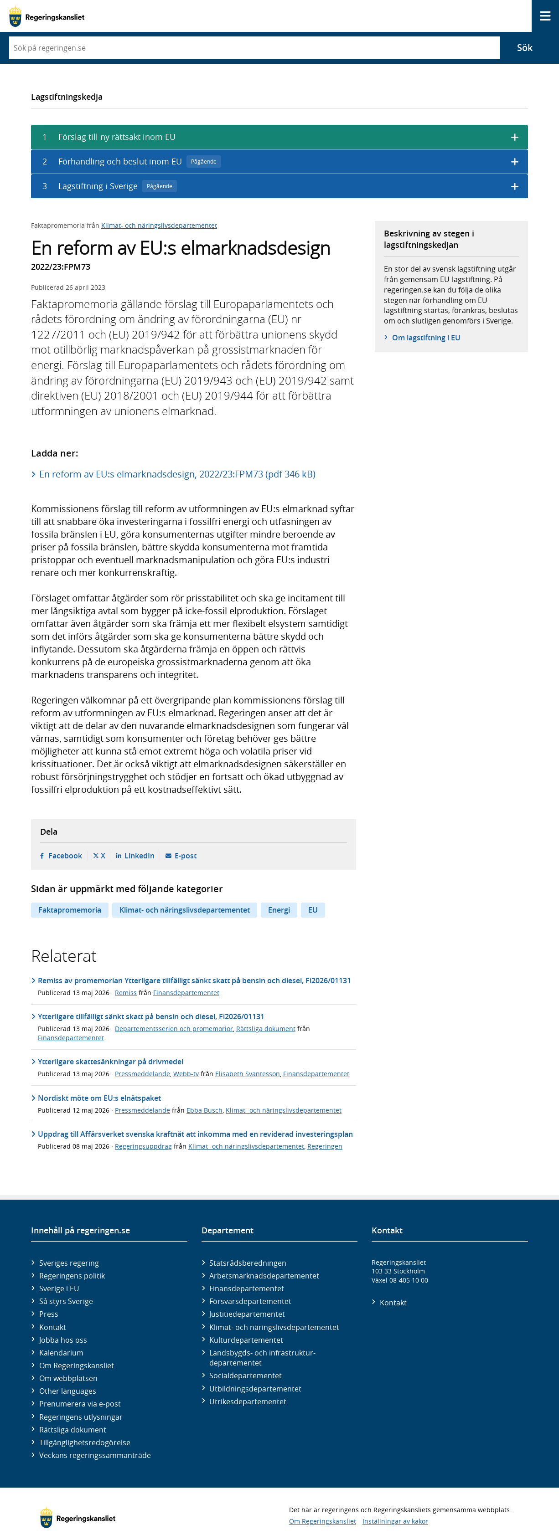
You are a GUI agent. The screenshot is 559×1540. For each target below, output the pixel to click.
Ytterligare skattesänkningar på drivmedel (110, 1062)
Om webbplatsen (68, 1378)
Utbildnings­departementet (255, 1389)
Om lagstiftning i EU (426, 338)
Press (48, 1314)
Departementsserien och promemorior (174, 1028)
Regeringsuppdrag (143, 1146)
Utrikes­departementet (247, 1401)
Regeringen (324, 1146)
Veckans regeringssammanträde (95, 1455)
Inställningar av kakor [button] (395, 1521)
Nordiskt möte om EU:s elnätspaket (99, 1098)
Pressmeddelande (142, 1073)
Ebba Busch (204, 1110)
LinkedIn (139, 856)
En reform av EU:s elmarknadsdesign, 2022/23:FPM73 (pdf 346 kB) (177, 474)
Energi (279, 910)
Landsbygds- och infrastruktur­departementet (262, 1358)
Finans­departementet (246, 1288)
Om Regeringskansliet (76, 1365)
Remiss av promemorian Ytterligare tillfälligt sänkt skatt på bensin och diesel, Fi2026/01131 (194, 980)
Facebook (65, 856)
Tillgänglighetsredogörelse (84, 1442)
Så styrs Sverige (66, 1301)
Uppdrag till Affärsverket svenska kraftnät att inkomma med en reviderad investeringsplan (195, 1134)
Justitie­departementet (247, 1314)
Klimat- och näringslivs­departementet (274, 1327)
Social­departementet (245, 1376)
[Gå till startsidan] (47, 16)
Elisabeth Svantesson (247, 1073)
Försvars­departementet (250, 1301)
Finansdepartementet (186, 992)
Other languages (67, 1391)
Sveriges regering (69, 1263)
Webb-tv (186, 1073)
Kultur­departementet (246, 1340)
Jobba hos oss (63, 1340)
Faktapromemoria (69, 910)
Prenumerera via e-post (80, 1404)
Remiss (126, 992)
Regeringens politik (72, 1276)
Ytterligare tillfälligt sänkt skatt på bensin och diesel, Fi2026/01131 (151, 1016)
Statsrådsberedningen (247, 1263)
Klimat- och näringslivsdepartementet (159, 225)
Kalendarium (61, 1353)
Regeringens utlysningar (81, 1417)
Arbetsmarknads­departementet (264, 1276)
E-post (186, 856)
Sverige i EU (59, 1288)
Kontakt (52, 1327)
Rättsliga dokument (265, 1028)
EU (313, 910)
